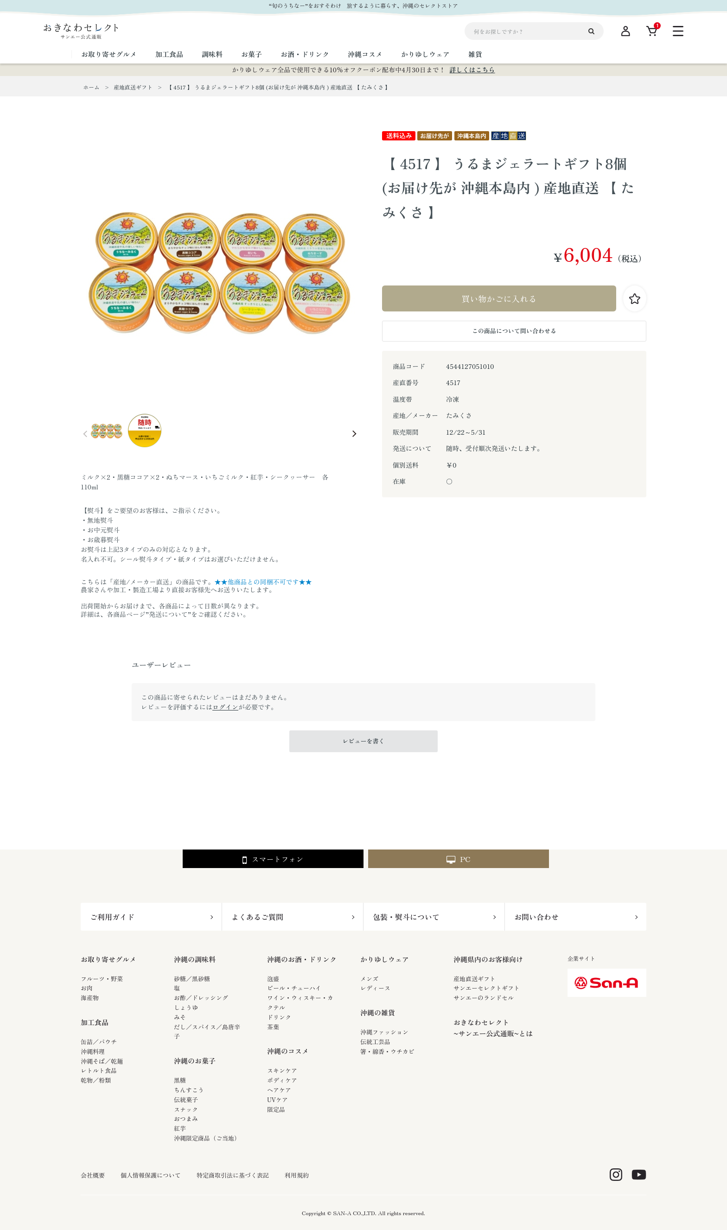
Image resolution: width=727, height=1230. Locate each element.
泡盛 (273, 978)
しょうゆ (186, 1007)
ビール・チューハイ (294, 987)
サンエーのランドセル (483, 997)
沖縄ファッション (384, 1031)
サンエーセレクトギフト (486, 987)
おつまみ (186, 1118)
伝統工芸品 (375, 1041)
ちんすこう (189, 1089)
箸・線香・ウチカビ (387, 1051)
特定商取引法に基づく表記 (233, 1175)
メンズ (369, 978)
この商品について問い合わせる (514, 330)
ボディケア (282, 1080)
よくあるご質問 (257, 916)
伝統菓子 (186, 1099)
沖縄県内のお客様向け (488, 959)
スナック (186, 1109)
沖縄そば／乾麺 (102, 1061)
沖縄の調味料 (195, 959)
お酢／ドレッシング (201, 997)
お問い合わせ (536, 916)
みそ (180, 1017)
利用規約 (297, 1175)
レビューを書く (363, 740)
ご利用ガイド (112, 916)
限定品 (276, 1109)
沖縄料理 (93, 1051)
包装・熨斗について (406, 916)
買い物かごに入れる (499, 298)
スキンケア (282, 1070)
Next (354, 433)
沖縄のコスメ (288, 1051)
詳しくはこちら (472, 69)
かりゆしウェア (384, 959)
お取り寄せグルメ (108, 959)
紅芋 (180, 1128)
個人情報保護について (151, 1175)
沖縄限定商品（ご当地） (207, 1138)
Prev (85, 433)
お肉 (87, 987)
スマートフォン (272, 859)
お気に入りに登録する (634, 298)
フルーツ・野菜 (102, 978)
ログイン (225, 706)
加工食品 (94, 1022)
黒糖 (180, 1080)
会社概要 (93, 1175)
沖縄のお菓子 (195, 1060)
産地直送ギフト (474, 978)
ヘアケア (279, 1089)
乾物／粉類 (96, 1080)
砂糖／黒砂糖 (192, 978)
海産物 (90, 997)
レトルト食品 (99, 1070)
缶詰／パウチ (99, 1041)
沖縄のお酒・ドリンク (302, 959)
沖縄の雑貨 (377, 1012)
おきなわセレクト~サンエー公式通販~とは (493, 1027)
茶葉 (273, 1026)
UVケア (277, 1099)
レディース (375, 987)
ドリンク (279, 1017)
